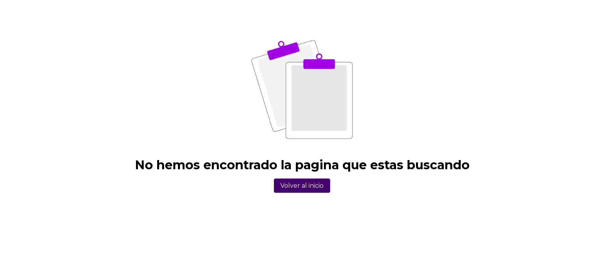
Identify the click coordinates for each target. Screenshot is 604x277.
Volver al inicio (302, 185)
